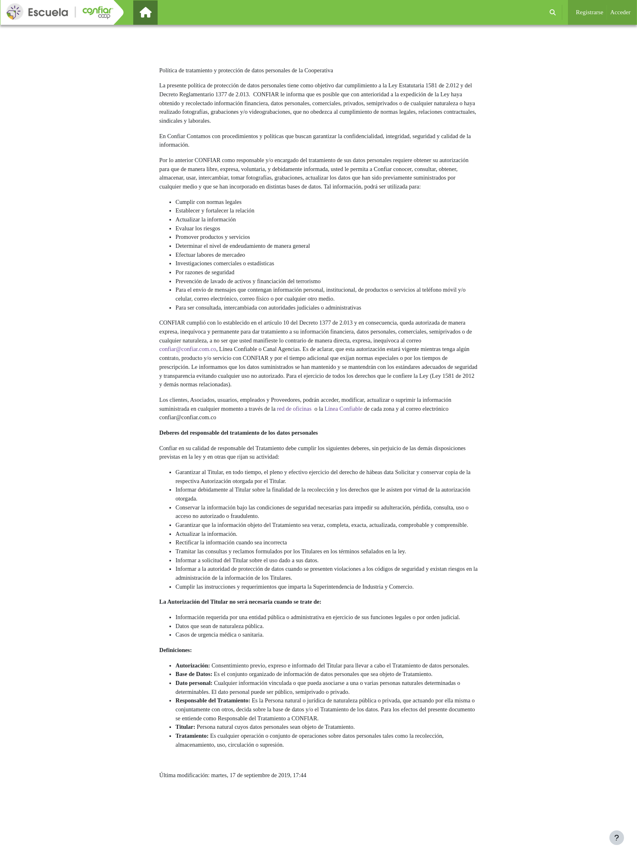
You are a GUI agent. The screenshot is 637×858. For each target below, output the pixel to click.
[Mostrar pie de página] (616, 837)
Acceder (620, 12)
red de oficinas (299, 421)
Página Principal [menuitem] (159, 12)
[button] (552, 12)
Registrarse (589, 12)
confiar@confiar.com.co (188, 359)
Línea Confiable (350, 421)
